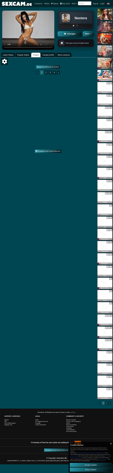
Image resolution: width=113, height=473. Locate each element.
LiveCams (38, 4)
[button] (108, 3)
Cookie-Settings (70, 430)
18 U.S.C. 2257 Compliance (73, 421)
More (74, 4)
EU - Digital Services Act (41, 421)
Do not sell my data (71, 431)
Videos (46, 4)
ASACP (68, 423)
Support (6, 420)
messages (69, 34)
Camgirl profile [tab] (48, 55)
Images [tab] (36, 55)
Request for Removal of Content (48, 67)
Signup (54, 4)
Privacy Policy (69, 426)
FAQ (5, 421)
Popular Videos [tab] (23, 55)
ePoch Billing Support (10, 423)
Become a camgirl (71, 420)
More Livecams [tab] (64, 55)
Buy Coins (65, 4)
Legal (36, 420)
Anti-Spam (69, 428)
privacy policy (73, 456)
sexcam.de (61, 458)
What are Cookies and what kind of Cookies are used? (91, 453)
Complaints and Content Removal (56, 450)
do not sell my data (103, 459)
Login (102, 4)
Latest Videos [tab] (8, 55)
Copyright (37, 423)
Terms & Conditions (71, 425)
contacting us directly (75, 457)
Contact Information (40, 425)
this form (107, 456)
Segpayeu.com (8, 425)
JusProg (72, 412)
